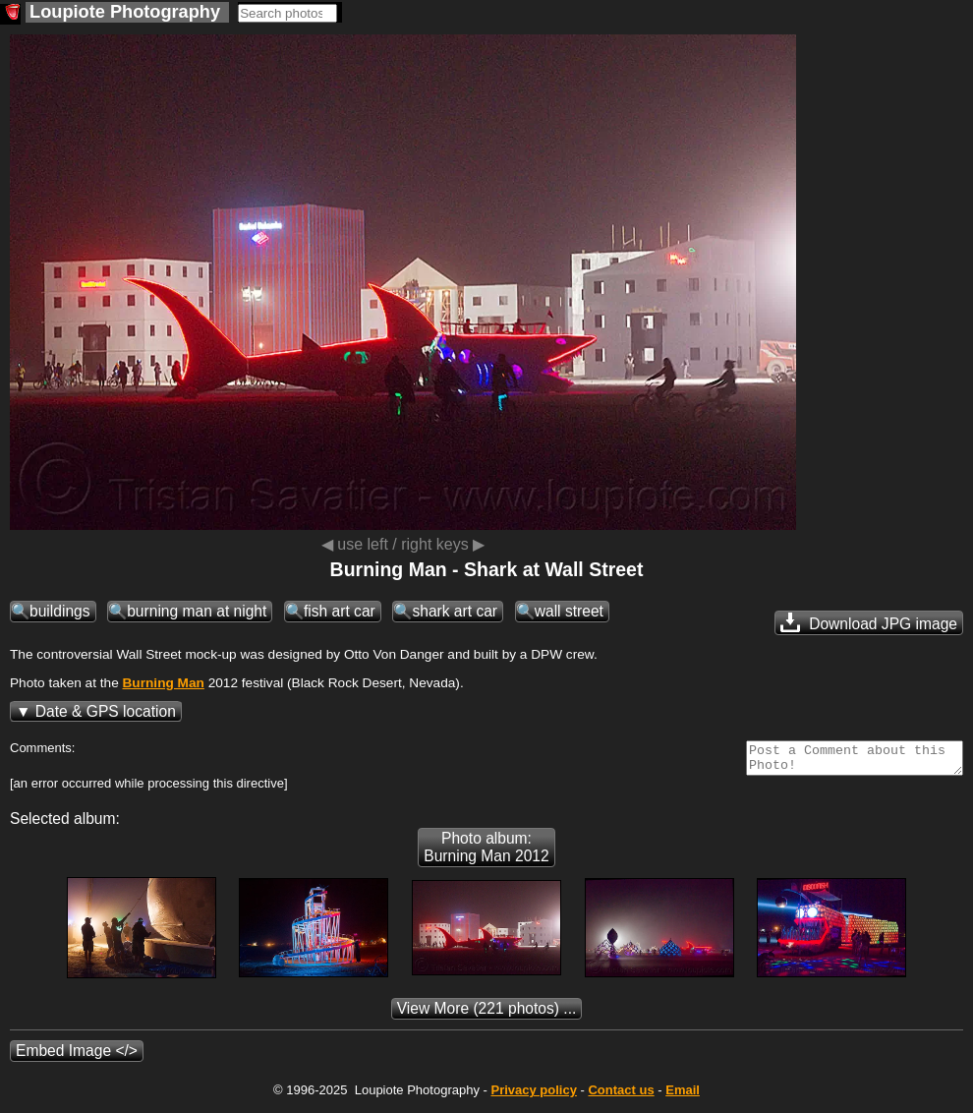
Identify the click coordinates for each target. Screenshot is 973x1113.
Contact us (621, 1095)
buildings (59, 611)
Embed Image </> (77, 1056)
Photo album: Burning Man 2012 (486, 853)
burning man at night (196, 611)
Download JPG (868, 622)
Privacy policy (533, 1095)
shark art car (454, 611)
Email (682, 1095)
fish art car (339, 611)
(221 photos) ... (487, 1014)
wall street (569, 611)
